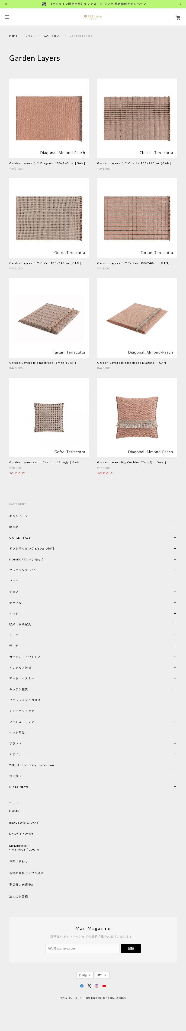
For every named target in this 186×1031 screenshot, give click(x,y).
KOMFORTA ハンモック (26, 559)
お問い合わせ (18, 861)
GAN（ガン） (53, 35)
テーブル (15, 602)
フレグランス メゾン (23, 570)
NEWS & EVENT (21, 834)
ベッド (14, 613)
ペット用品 (17, 732)
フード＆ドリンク (22, 721)
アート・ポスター (33, 678)
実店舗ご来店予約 (22, 884)
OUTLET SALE (20, 537)
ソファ (22, 581)
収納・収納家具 (33, 624)
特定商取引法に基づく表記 (100, 998)
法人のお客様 (18, 896)
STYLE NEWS (19, 786)
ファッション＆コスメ (25, 700)
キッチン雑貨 (31, 689)
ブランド (31, 35)
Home (13, 35)
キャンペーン (18, 516)
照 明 (14, 646)
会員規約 (121, 998)
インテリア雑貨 (31, 667)
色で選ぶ (15, 776)
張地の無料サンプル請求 (26, 873)
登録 (131, 948)
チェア (15, 591)
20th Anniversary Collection (31, 765)
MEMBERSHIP (20, 846)
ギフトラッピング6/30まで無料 (32, 548)
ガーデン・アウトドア (25, 656)
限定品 (14, 527)
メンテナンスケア (22, 711)
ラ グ (14, 635)
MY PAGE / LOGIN (25, 849)
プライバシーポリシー (72, 998)
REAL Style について (24, 822)
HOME (14, 810)
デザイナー (17, 754)
